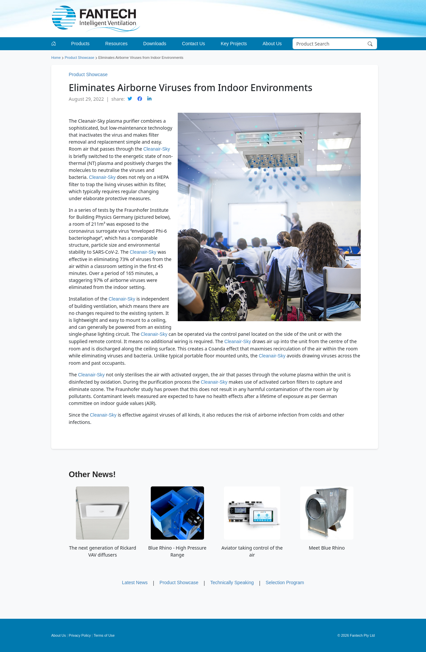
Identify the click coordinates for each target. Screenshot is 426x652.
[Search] (335, 44)
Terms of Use (104, 635)
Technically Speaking (232, 582)
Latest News (135, 582)
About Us (58, 635)
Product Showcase (79, 58)
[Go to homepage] (55, 44)
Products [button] (80, 43)
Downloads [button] (154, 43)
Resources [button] (116, 43)
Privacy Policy (80, 635)
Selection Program (285, 582)
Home (56, 58)
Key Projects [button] (234, 43)
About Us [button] (272, 43)
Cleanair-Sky (156, 149)
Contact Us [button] (193, 43)
